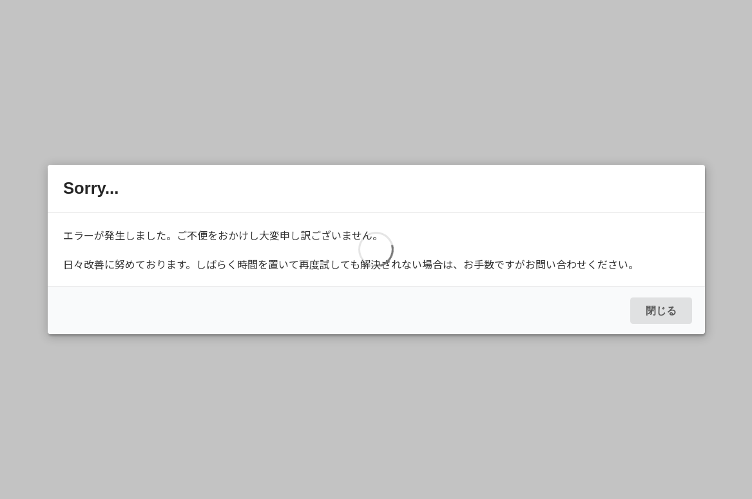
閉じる (661, 310)
